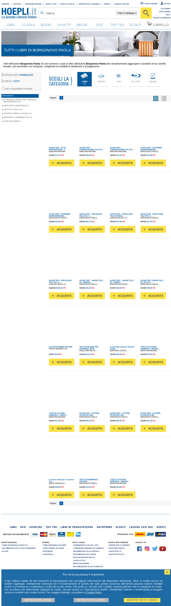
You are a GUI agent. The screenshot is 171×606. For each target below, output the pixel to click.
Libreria (5, 4)
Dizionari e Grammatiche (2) (18, 117)
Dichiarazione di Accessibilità (88, 566)
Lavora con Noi (121, 4)
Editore (17, 4)
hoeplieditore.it (117, 548)
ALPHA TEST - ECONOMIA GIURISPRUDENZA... (151, 149)
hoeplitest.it (115, 551)
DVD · (24, 527)
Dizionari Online (33, 4)
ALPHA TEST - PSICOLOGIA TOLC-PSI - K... (90, 215)
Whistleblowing (81, 563)
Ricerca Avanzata (162, 18)
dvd (99, 25)
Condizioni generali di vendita (88, 548)
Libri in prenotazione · (78, 527)
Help (168, 15)
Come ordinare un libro (54, 545)
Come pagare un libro (53, 548)
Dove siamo (164, 12)
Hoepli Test (51, 4)
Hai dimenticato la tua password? (19, 548)
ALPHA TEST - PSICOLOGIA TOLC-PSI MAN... (121, 215)
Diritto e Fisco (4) (13, 109)
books (46, 25)
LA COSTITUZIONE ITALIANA (60, 347)
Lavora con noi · (142, 527)
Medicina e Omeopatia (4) (16, 106)
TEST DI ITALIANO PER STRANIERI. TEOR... (88, 348)
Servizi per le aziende (89, 4)
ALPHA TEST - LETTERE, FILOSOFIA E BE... (89, 414)
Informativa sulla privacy (86, 551)
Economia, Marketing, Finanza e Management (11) (20, 101)
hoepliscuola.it (117, 554)
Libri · (14, 527)
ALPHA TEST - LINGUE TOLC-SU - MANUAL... (91, 281)
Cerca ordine (151, 4)
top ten (117, 25)
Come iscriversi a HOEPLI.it (15, 545)
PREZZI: (12, 81)
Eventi (107, 4)
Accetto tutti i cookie (142, 600)
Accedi (167, 4)
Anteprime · (105, 527)
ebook (82, 25)
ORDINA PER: (18, 75)
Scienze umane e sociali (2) (18, 113)
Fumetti (64, 25)
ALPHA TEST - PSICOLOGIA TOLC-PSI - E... (151, 215)
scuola (28, 25)
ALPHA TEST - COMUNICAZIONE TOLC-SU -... (91, 149)
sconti (135, 25)
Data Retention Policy (84, 557)
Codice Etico (79, 560)
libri (11, 25)
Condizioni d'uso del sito (86, 545)
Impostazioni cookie (38, 600)
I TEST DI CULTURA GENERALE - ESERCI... (58, 414)
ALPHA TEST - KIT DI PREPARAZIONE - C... (57, 149)
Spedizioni (48, 551)
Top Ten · (52, 527)
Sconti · (121, 527)
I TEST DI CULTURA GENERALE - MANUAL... (150, 348)
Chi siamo (165, 8)
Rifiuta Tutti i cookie (91, 600)
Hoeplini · (36, 527)
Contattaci (48, 554)
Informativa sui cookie (84, 554)
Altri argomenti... (13, 121)
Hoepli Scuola (68, 4)
